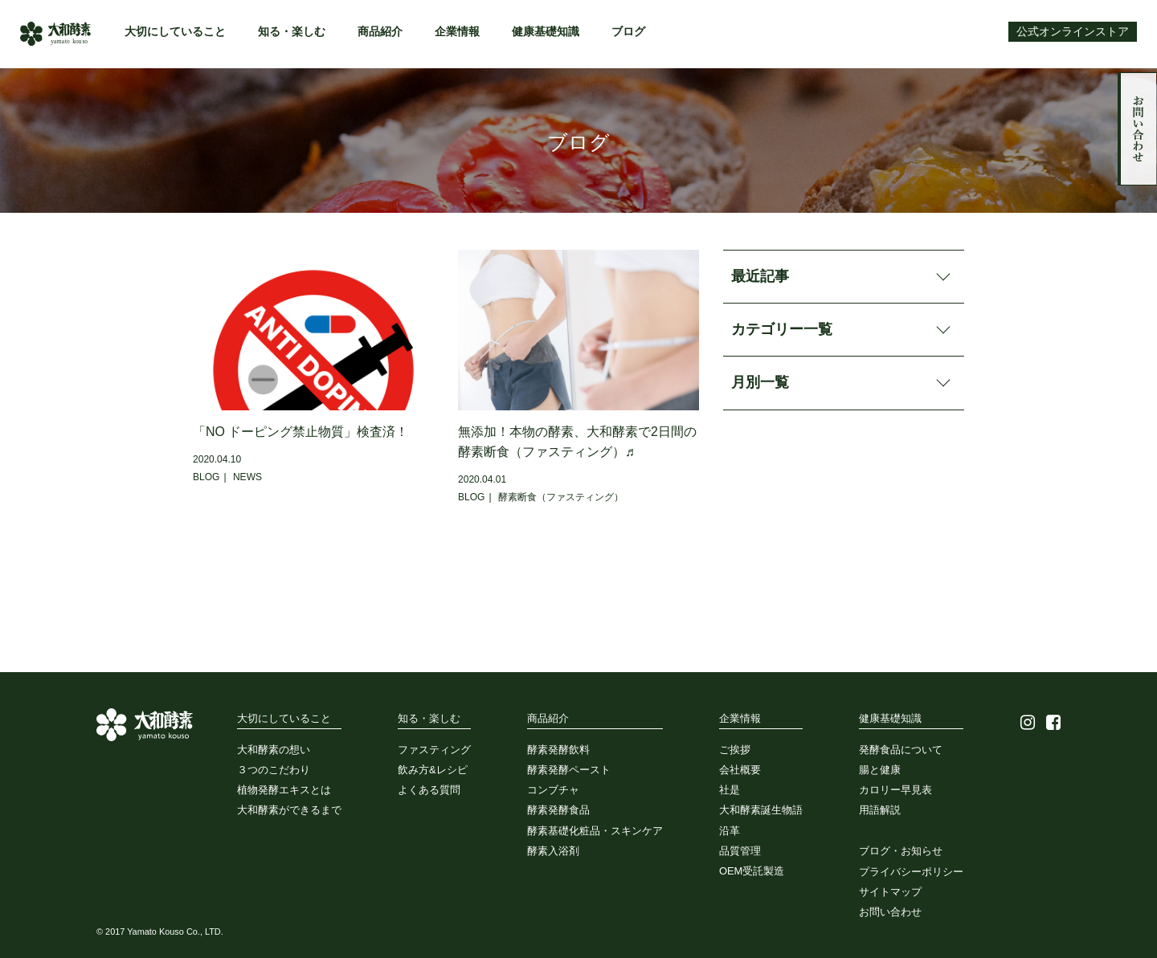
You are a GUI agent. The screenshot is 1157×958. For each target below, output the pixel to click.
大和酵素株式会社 (55, 34)
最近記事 (760, 276)
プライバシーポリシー (911, 872)
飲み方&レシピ (433, 770)
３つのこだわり (273, 770)
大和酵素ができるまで (289, 810)
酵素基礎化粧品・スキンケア (595, 831)
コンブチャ (553, 790)
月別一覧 (760, 382)
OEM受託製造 (751, 871)
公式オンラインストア (1072, 32)
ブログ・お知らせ (900, 851)
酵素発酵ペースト (569, 770)
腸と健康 (880, 770)
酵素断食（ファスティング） (560, 497)
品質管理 (740, 851)
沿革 (729, 831)
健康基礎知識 (545, 32)
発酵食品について (900, 750)
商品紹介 (380, 32)
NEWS (247, 477)
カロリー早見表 (895, 790)
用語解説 (880, 810)
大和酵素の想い (273, 750)
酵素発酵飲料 (558, 750)
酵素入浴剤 (553, 851)
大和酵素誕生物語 (761, 810)
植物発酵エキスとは (284, 790)
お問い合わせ (1137, 128)
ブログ (628, 32)
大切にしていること (175, 32)
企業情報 (457, 32)
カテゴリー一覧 (781, 329)
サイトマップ (890, 892)
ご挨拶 (734, 750)
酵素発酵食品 (558, 810)
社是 (729, 790)
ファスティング (434, 750)
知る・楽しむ (291, 32)
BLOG (206, 477)
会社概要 (740, 770)
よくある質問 (429, 790)
